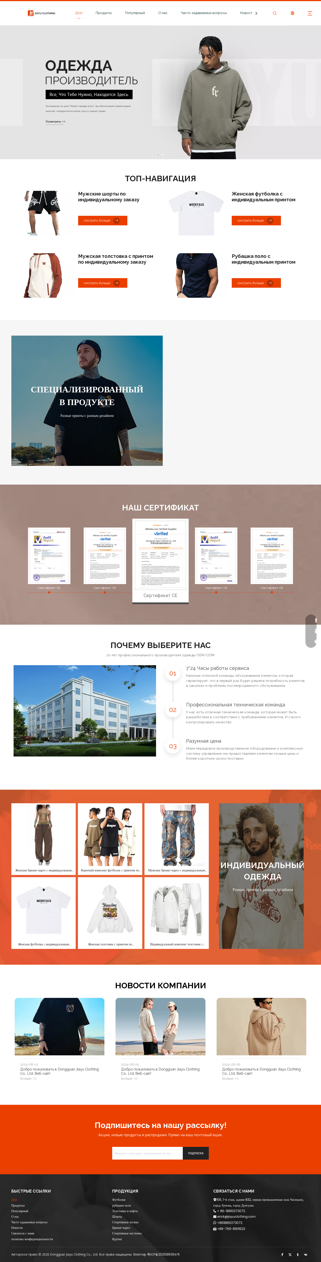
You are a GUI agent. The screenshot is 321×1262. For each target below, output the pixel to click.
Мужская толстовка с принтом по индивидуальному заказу (115, 259)
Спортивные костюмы (127, 1233)
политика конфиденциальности (32, 1239)
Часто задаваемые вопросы (204, 13)
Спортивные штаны (125, 1222)
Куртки (117, 1239)
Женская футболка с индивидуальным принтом (263, 196)
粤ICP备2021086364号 (163, 1254)
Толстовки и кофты (125, 1211)
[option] (160, 555)
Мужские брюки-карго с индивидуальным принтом (176, 870)
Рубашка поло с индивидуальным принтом (263, 259)
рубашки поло (121, 1205)
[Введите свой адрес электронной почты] (146, 1153)
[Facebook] (282, 1255)
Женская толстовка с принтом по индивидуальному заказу (110, 944)
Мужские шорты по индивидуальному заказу (108, 196)
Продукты (104, 13)
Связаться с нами (22, 1233)
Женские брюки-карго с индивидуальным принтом (43, 870)
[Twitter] (290, 1255)
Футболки (118, 1199)
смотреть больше (102, 221)
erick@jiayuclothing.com (236, 1216)
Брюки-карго (121, 1227)
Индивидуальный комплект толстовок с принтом (176, 944)
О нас (163, 13)
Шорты (117, 1216)
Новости (247, 13)
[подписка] (196, 1153)
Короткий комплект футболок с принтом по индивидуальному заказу (110, 870)
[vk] (306, 1255)
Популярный (135, 13)
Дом (78, 13)
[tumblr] (298, 1255)
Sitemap (139, 1254)
